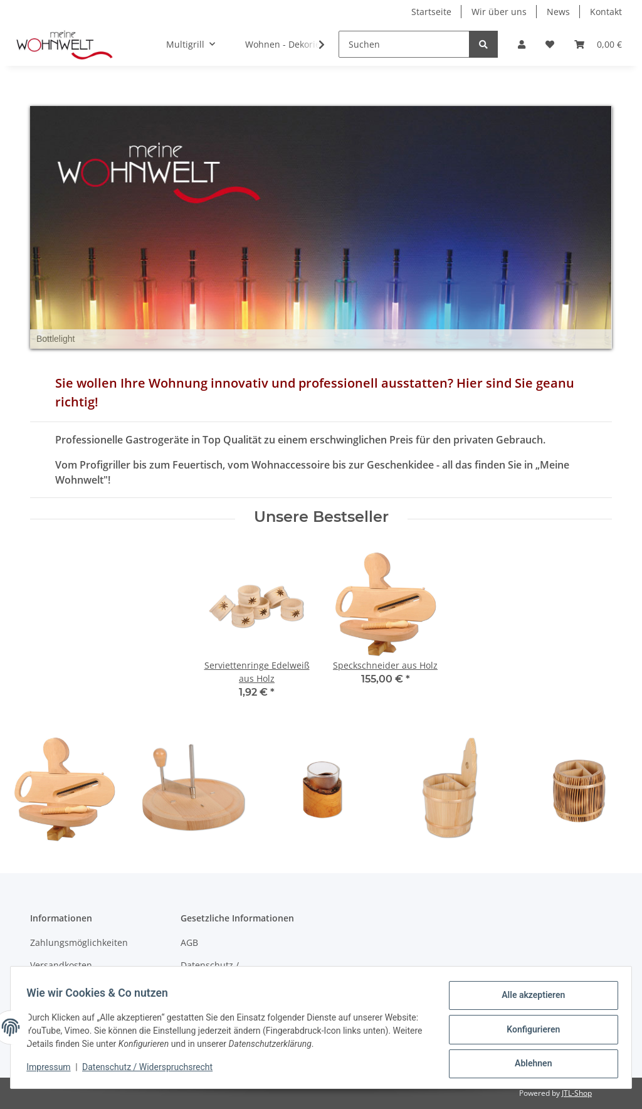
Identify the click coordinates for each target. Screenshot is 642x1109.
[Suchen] (404, 44)
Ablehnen (528, 1064)
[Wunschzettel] (549, 44)
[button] (521, 44)
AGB (189, 942)
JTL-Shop (577, 1093)
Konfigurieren (528, 1032)
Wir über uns (499, 12)
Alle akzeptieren (528, 999)
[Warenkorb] (598, 44)
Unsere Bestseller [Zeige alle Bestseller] (321, 517)
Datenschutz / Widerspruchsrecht (221, 971)
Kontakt (606, 12)
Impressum (53, 1070)
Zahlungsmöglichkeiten (79, 942)
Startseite (431, 12)
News (558, 12)
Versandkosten (61, 965)
